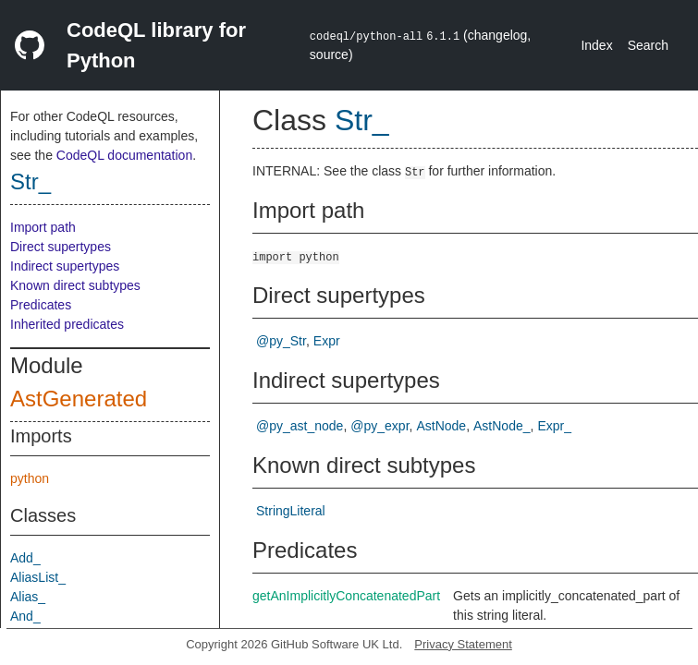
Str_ (30, 181)
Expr (326, 340)
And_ (25, 616)
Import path (43, 227)
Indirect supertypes (64, 266)
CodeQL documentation (124, 155)
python (29, 478)
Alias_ (27, 596)
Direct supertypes (60, 246)
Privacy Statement (463, 644)
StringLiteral (290, 510)
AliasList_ (38, 577)
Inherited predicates (67, 324)
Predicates (40, 304)
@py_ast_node (299, 425)
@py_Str (281, 340)
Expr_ (554, 425)
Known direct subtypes (75, 285)
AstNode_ (501, 425)
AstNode (441, 425)
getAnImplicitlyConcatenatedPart (346, 595)
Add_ (25, 557)
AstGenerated (78, 398)
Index (596, 45)
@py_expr (379, 425)
